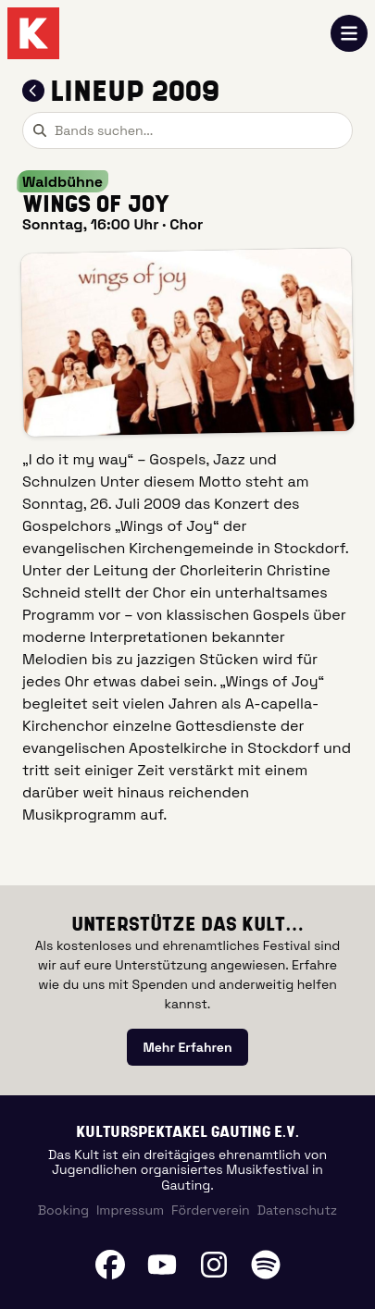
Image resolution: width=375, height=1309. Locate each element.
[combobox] (187, 130)
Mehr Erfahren (187, 1047)
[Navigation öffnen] (349, 33)
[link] (187, 1047)
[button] (187, 342)
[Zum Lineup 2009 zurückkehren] (33, 91)
